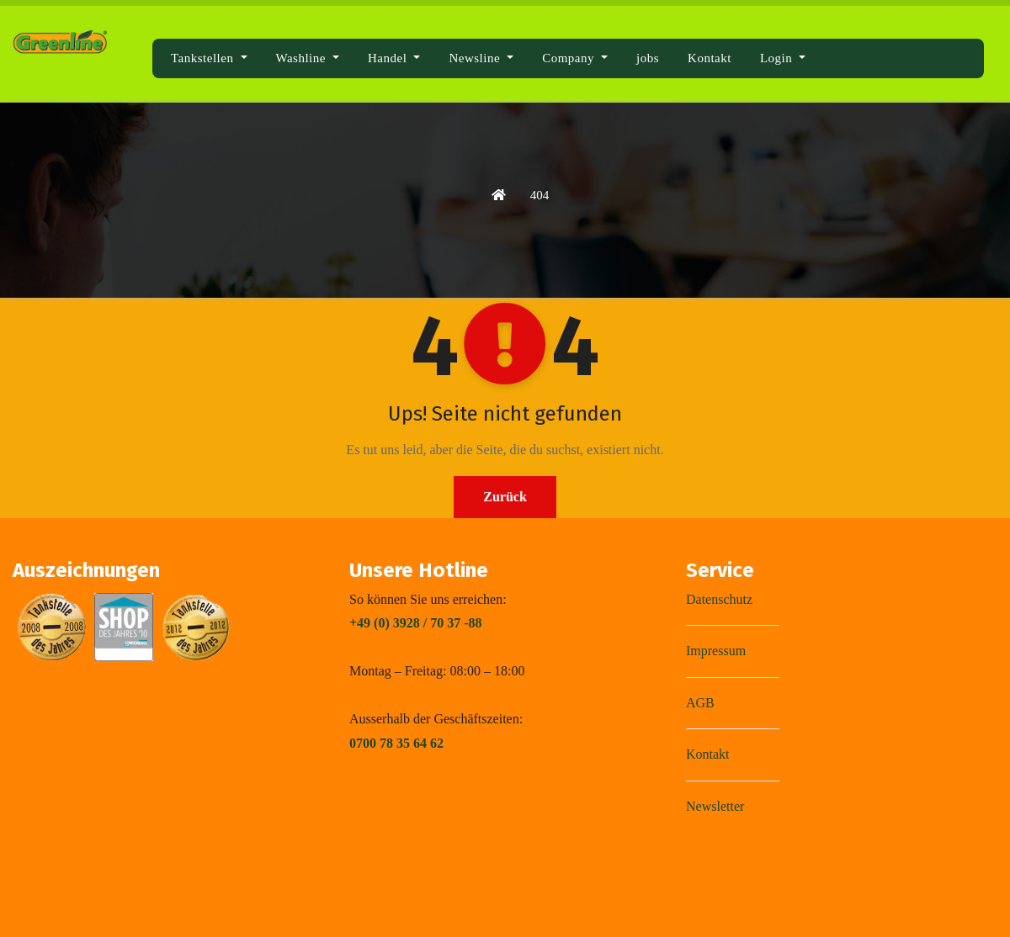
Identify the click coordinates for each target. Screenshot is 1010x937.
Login (782, 58)
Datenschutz (719, 599)
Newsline (481, 58)
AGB (700, 703)
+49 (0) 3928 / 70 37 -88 (415, 623)
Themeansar (648, 913)
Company (575, 58)
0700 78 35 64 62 (396, 743)
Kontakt (709, 58)
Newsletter (715, 806)
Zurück (505, 497)
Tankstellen (209, 58)
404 (540, 195)
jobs (647, 58)
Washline (308, 58)
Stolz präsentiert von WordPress (409, 913)
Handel (394, 58)
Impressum (716, 650)
